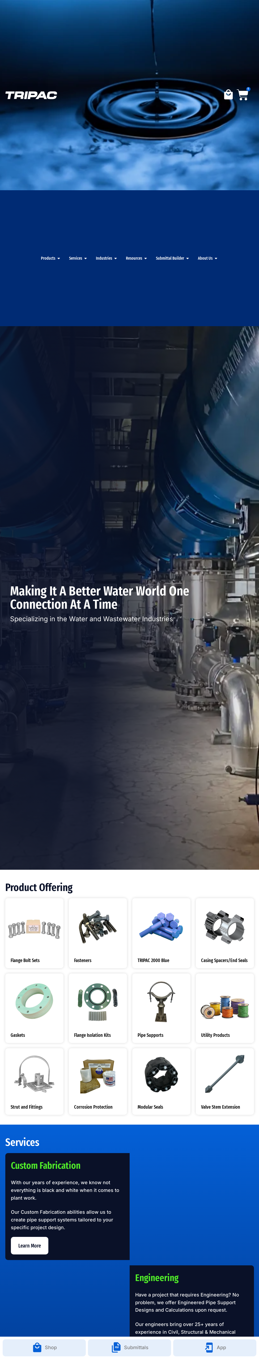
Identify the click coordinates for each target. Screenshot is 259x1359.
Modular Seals (150, 1107)
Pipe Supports (150, 1035)
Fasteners (82, 960)
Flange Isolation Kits (92, 1035)
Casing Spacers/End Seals (224, 960)
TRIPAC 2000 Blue (153, 960)
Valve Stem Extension (220, 1107)
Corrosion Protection (93, 1107)
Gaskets (18, 1035)
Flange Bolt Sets (25, 960)
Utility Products (215, 1035)
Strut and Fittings (27, 1107)
